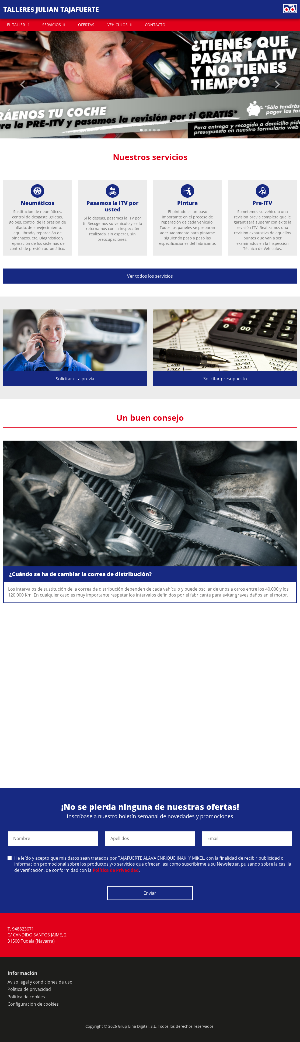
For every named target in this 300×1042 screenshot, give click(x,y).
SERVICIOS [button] (51, 24)
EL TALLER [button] (16, 24)
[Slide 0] (141, 130)
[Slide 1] (145, 130)
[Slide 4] (158, 130)
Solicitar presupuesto (225, 379)
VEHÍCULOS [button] (117, 24)
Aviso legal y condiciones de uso (40, 982)
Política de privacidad (29, 989)
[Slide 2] (150, 130)
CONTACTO (155, 24)
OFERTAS (86, 24)
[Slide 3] (154, 130)
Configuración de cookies (33, 1004)
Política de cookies (26, 997)
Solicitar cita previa (75, 379)
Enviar (150, 893)
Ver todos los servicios (150, 276)
